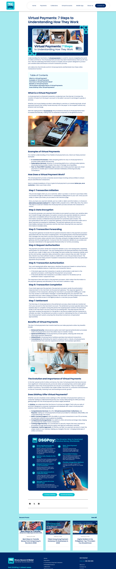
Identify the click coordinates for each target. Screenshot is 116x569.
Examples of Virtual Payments (39, 80)
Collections (54, 6)
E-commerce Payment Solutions (53, 562)
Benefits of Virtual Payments (38, 84)
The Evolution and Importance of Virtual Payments (46, 85)
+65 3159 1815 (89, 561)
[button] (30, 504)
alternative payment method (38, 203)
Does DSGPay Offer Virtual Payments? (42, 87)
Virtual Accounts (67, 6)
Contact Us (100, 6)
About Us (90, 6)
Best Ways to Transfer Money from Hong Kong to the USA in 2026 (31, 541)
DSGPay (32, 404)
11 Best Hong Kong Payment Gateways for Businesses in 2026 (58, 541)
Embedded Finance (49, 564)
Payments (43, 6)
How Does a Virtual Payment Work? (41, 82)
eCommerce (48, 111)
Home (34, 6)
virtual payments (54, 58)
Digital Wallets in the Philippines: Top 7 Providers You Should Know (85, 541)
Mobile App (79, 6)
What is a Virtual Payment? (38, 78)
